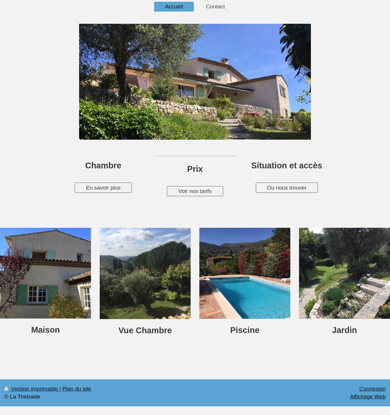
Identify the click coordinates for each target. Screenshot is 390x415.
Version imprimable (31, 389)
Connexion (372, 389)
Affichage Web (368, 397)
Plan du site (76, 389)
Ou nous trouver (287, 188)
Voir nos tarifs (195, 191)
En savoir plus (103, 188)
